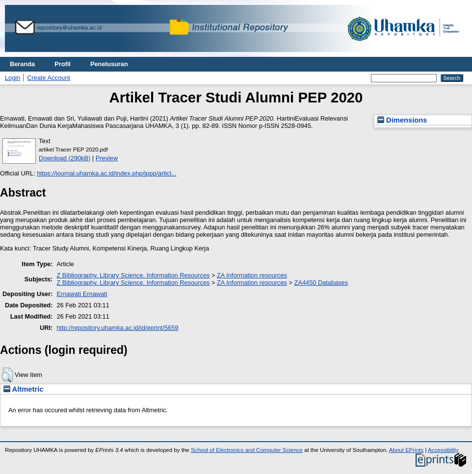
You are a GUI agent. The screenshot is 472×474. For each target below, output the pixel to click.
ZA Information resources (252, 275)
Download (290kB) (64, 158)
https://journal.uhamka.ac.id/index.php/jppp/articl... (107, 173)
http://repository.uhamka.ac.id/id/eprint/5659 (117, 327)
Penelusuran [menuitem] (109, 64)
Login (12, 77)
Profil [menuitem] (62, 64)
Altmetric (23, 389)
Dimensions (402, 120)
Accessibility (443, 450)
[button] (7, 375)
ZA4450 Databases (321, 282)
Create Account (48, 77)
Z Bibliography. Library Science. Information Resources (133, 275)
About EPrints (406, 450)
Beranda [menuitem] (22, 64)
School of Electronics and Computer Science (247, 450)
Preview (107, 158)
